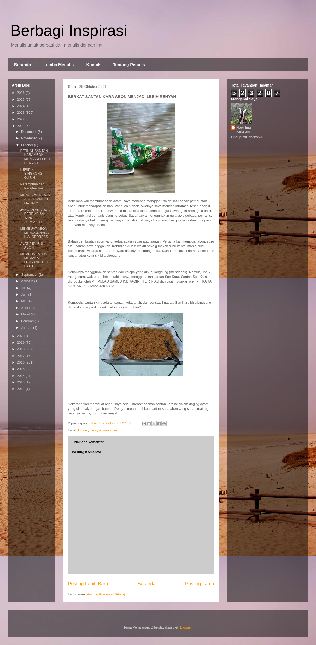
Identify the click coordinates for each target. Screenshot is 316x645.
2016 (21, 362)
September (30, 275)
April (25, 308)
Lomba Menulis (58, 64)
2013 (21, 382)
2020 (21, 336)
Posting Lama (199, 583)
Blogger (186, 627)
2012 (21, 389)
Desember (29, 132)
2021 (21, 126)
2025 (21, 99)
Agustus (27, 281)
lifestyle (95, 430)
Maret (26, 314)
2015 (21, 369)
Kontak (93, 64)
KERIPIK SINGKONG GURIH (31, 174)
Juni (24, 294)
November (29, 138)
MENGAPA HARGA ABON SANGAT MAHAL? (34, 199)
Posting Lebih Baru (88, 583)
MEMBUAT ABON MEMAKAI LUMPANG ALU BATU (34, 260)
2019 (21, 342)
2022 (21, 119)
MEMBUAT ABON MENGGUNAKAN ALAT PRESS (34, 233)
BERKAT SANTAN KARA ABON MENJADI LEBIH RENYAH (35, 157)
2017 (21, 356)
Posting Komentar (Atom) (106, 594)
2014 (21, 376)
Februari (28, 321)
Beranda (22, 64)
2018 (21, 349)
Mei (24, 301)
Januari (27, 328)
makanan (110, 430)
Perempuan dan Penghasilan (32, 186)
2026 (21, 93)
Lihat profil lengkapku (247, 137)
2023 (21, 112)
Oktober (27, 145)
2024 (21, 106)
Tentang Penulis (129, 64)
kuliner (83, 430)
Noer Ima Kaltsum (243, 129)
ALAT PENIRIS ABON (31, 245)
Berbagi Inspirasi (68, 30)
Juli (24, 288)
